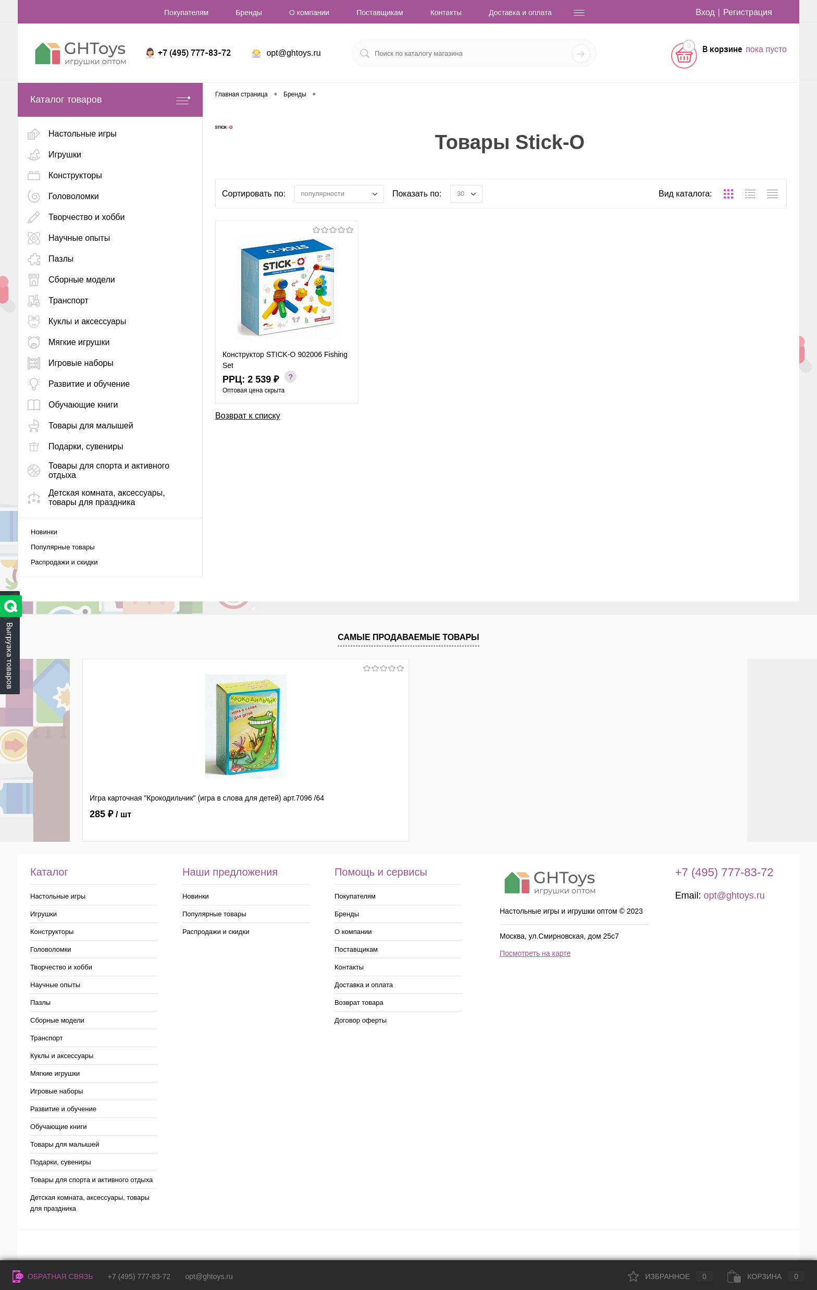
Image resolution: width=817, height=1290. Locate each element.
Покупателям (186, 12)
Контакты (446, 12)
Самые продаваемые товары (408, 637)
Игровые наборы (56, 1091)
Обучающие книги (58, 1127)
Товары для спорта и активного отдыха (91, 1180)
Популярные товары (63, 547)
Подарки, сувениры (60, 1162)
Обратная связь (53, 1276)
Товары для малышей (64, 1144)
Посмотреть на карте (535, 953)
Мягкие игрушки (55, 1073)
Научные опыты (55, 985)
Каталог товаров (110, 100)
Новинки (44, 532)
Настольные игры (57, 896)
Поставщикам (379, 12)
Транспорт (46, 1038)
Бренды (249, 12)
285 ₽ (110, 814)
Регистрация (747, 12)
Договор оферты (361, 1020)
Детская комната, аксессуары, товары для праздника (90, 1203)
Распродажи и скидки (64, 562)
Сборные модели (57, 1020)
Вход (705, 12)
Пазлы (40, 1002)
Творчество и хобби (61, 967)
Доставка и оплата (520, 12)
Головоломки (50, 949)
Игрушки (43, 914)
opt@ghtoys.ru (293, 52)
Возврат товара (359, 1002)
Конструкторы (51, 932)
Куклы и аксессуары (61, 1056)
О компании (309, 12)
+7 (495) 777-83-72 (139, 1276)
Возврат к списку (247, 415)
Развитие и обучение (63, 1109)
